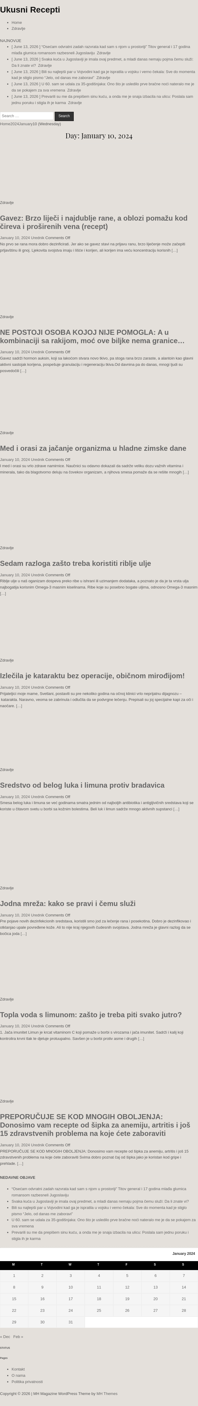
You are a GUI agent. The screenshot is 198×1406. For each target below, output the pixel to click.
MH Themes (107, 1393)
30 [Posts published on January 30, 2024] (42, 1322)
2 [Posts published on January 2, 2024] (42, 1275)
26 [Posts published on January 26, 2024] (127, 1310)
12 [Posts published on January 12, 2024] (127, 1287)
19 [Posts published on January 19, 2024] (127, 1299)
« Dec (5, 1336)
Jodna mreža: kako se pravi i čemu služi (68, 903)
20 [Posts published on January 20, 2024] (155, 1299)
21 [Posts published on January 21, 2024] (184, 1299)
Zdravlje (18, 28)
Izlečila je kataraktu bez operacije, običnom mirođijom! (92, 676)
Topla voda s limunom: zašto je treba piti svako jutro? (91, 1015)
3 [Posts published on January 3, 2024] (71, 1275)
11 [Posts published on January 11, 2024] (99, 1287)
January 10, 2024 (15, 238)
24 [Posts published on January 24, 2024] (71, 1310)
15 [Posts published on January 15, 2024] (14, 1299)
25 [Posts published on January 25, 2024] (99, 1310)
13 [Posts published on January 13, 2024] (155, 1287)
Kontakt (18, 1369)
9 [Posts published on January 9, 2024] (42, 1287)
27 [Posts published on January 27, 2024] (155, 1310)
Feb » (18, 1336)
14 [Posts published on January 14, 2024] (184, 1287)
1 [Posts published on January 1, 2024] (14, 1275)
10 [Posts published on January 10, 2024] (71, 1287)
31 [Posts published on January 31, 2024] (71, 1322)
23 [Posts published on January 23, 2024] (42, 1310)
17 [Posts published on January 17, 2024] (71, 1299)
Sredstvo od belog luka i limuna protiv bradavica (82, 785)
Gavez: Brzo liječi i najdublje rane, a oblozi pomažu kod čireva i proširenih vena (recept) (94, 222)
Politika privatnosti (27, 1381)
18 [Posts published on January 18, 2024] (99, 1299)
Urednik (37, 238)
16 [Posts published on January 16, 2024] (42, 1299)
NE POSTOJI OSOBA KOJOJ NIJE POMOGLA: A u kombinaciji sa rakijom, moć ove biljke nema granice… (92, 336)
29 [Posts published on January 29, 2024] (14, 1322)
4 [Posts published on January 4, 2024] (99, 1275)
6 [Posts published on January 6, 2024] (156, 1275)
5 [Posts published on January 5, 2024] (127, 1275)
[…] (174, 250)
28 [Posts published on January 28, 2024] (184, 1310)
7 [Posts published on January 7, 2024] (184, 1275)
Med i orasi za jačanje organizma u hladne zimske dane (93, 448)
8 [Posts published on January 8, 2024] (14, 1287)
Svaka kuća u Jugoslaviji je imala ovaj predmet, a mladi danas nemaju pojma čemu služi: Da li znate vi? (100, 1201)
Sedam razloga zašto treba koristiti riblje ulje (75, 563)
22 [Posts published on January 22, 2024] (14, 1310)
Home (17, 22)
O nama (18, 1375)
